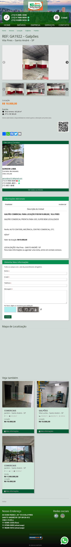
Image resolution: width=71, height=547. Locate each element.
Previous (4, 62)
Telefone (7, 283)
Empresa (35, 25)
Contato (64, 25)
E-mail (64, 17)
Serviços (50, 25)
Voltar (4, 501)
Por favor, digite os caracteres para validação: (18, 306)
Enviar (7, 317)
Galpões (28, 31)
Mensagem (8, 289)
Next (67, 62)
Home (7, 25)
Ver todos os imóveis (35, 190)
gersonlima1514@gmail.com (12, 178)
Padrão (36, 31)
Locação (20, 31)
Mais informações (11, 431)
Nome (6, 271)
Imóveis (21, 25)
